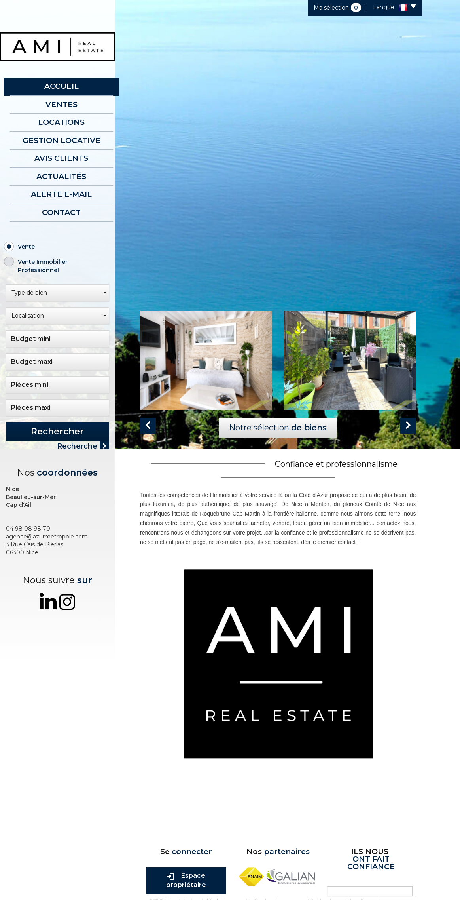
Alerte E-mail (61, 194)
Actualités (61, 176)
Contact (61, 212)
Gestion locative (61, 140)
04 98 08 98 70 (28, 525)
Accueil (61, 86)
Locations (61, 122)
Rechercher (57, 431)
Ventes (61, 104)
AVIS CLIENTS (61, 158)
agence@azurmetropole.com (47, 533)
